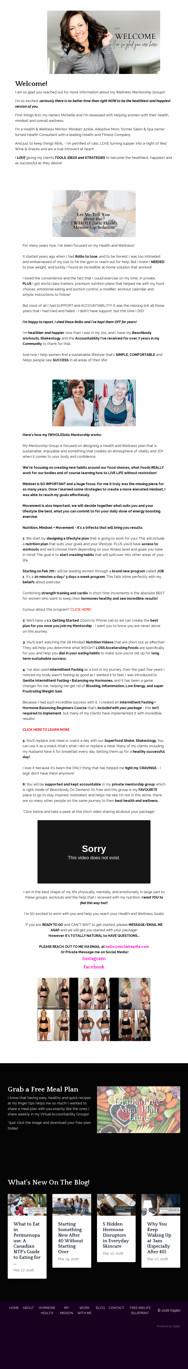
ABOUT (28, 1339)
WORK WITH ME (86, 1344)
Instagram (94, 984)
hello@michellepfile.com (128, 972)
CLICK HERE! (81, 625)
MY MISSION (68, 1342)
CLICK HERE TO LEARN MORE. (46, 747)
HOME (13, 1339)
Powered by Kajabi (168, 1362)
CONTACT (119, 1339)
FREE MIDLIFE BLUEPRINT (142, 1344)
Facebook (94, 992)
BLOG (102, 1339)
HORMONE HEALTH (47, 1342)
